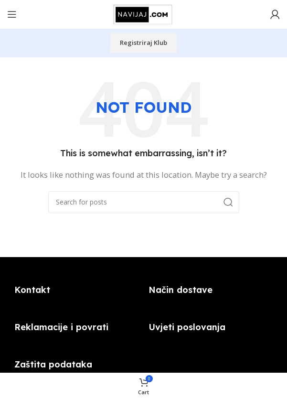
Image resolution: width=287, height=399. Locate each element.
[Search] (143, 202)
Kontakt (32, 289)
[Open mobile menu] (11, 14)
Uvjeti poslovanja (187, 327)
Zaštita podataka (53, 364)
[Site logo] (144, 13)
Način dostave (181, 289)
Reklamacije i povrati (61, 327)
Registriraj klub (143, 42)
